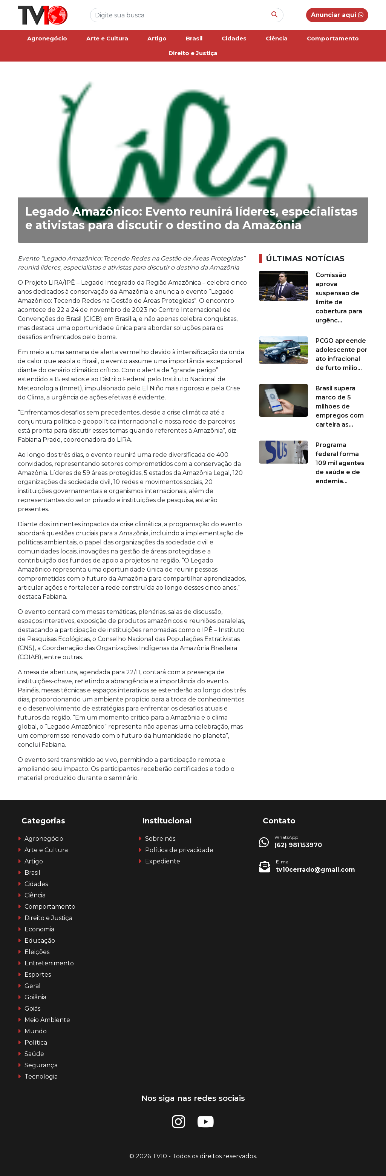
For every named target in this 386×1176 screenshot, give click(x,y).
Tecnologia (41, 1076)
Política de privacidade (179, 850)
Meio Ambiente (47, 1019)
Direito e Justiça (193, 53)
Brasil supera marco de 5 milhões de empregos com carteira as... (340, 406)
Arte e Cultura (107, 38)
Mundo (36, 1031)
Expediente (162, 861)
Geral (33, 986)
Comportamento (333, 38)
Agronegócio (47, 38)
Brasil (194, 38)
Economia (39, 929)
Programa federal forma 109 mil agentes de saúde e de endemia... (340, 463)
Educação (40, 940)
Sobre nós (160, 838)
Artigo (157, 38)
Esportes (38, 974)
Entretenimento (49, 963)
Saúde (34, 1053)
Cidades (234, 38)
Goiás (32, 1008)
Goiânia (35, 997)
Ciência (277, 38)
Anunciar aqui (337, 14)
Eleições (37, 952)
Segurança (41, 1065)
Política (36, 1042)
